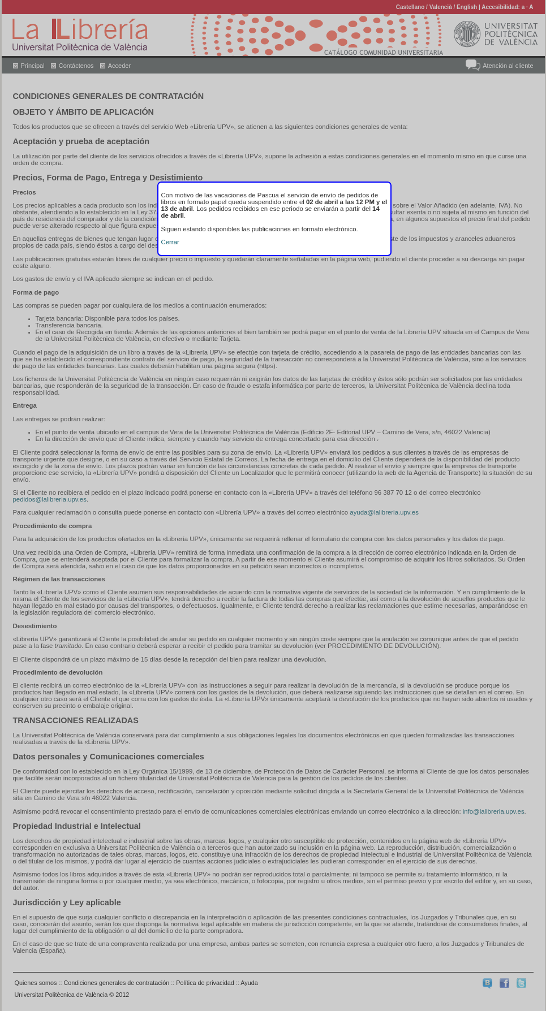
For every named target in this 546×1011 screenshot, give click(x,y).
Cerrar (170, 242)
